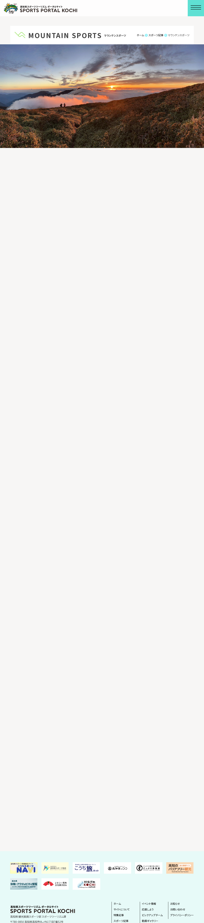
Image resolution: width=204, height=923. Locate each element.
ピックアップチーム (152, 915)
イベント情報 (149, 904)
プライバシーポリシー (182, 915)
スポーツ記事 (121, 921)
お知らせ (175, 904)
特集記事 (119, 915)
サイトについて (122, 909)
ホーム (117, 904)
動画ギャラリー (150, 921)
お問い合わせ (177, 909)
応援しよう (148, 909)
